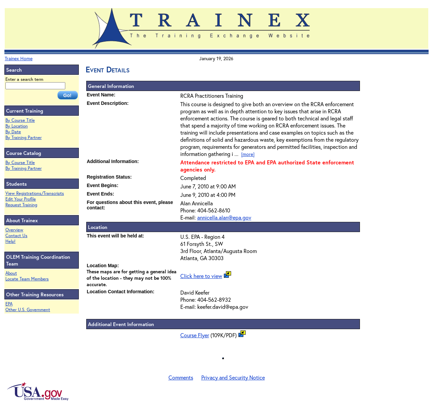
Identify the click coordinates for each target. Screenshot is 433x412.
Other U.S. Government (27, 310)
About (11, 273)
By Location (16, 126)
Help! (10, 241)
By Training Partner (23, 137)
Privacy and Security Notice (233, 377)
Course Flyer (194, 335)
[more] (247, 154)
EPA (9, 304)
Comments (180, 377)
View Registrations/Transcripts (34, 193)
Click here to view (201, 275)
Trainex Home (18, 58)
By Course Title (20, 120)
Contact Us (16, 235)
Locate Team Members (27, 279)
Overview (14, 230)
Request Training (21, 205)
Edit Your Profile (20, 199)
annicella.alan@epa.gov (224, 217)
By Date (13, 132)
